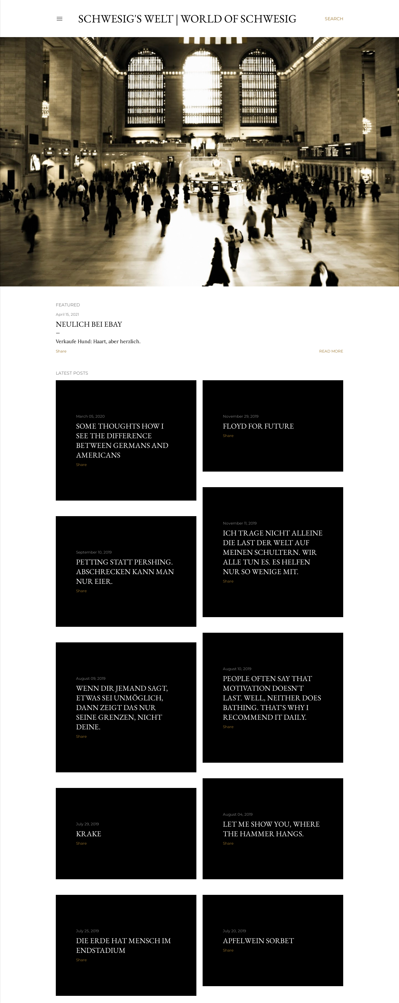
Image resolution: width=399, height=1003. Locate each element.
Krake (88, 833)
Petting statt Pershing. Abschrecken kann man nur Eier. (125, 571)
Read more (331, 351)
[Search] (334, 18)
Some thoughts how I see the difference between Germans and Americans (122, 440)
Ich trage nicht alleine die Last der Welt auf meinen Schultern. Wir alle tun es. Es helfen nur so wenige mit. (273, 552)
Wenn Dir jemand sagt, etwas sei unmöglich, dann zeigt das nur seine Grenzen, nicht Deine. (122, 707)
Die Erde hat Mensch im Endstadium (123, 945)
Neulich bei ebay (89, 324)
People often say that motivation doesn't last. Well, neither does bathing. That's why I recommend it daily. (272, 698)
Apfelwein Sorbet (258, 940)
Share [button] (61, 351)
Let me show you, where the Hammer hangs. (271, 828)
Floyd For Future (258, 426)
